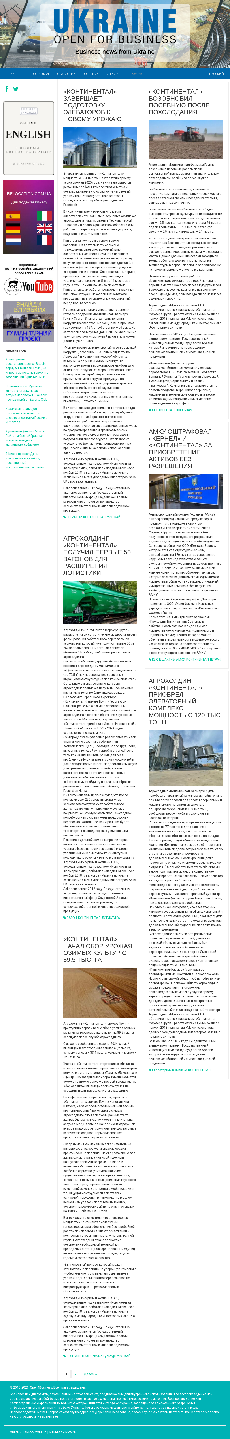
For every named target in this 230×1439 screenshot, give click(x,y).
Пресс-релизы (39, 74)
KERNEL (157, 659)
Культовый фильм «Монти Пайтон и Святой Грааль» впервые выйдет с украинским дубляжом (25, 437)
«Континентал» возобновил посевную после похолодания (179, 102)
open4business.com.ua (28, 1432)
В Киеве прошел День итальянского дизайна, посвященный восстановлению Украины (25, 460)
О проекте (114, 74)
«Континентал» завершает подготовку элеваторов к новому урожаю (92, 105)
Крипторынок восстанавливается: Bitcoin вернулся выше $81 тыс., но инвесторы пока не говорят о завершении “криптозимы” (27, 368)
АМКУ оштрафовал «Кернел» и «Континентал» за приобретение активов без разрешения (180, 448)
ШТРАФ (215, 659)
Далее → (91, 1374)
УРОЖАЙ (113, 517)
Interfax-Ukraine (63, 1432)
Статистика (67, 74)
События (91, 74)
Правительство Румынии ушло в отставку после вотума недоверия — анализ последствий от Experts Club (27, 392)
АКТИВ (169, 659)
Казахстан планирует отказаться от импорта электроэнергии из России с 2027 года (26, 415)
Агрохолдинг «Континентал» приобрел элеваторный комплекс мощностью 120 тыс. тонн (185, 701)
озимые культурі (103, 1356)
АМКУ (180, 659)
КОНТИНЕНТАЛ (94, 517)
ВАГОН (72, 918)
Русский (218, 74)
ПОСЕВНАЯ (184, 410)
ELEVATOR (74, 517)
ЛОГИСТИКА (111, 918)
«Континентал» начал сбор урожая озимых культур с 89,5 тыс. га (97, 949)
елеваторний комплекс (169, 1070)
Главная (14, 74)
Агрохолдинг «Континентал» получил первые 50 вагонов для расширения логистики (97, 555)
